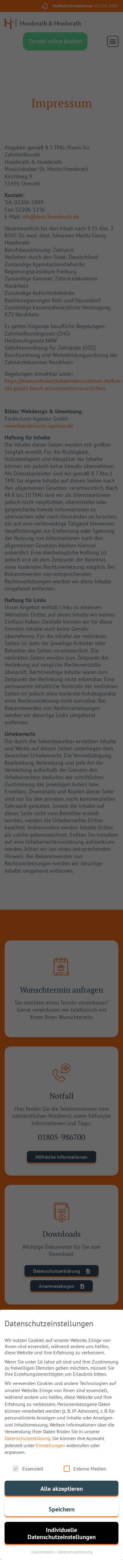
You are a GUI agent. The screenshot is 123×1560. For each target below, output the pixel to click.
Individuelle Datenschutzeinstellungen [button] (62, 1534)
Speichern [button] (62, 1511)
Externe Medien (85, 1470)
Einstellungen (50, 1446)
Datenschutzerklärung (27, 1440)
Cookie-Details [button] (43, 1553)
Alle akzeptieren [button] (61, 1490)
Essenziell (28, 1470)
